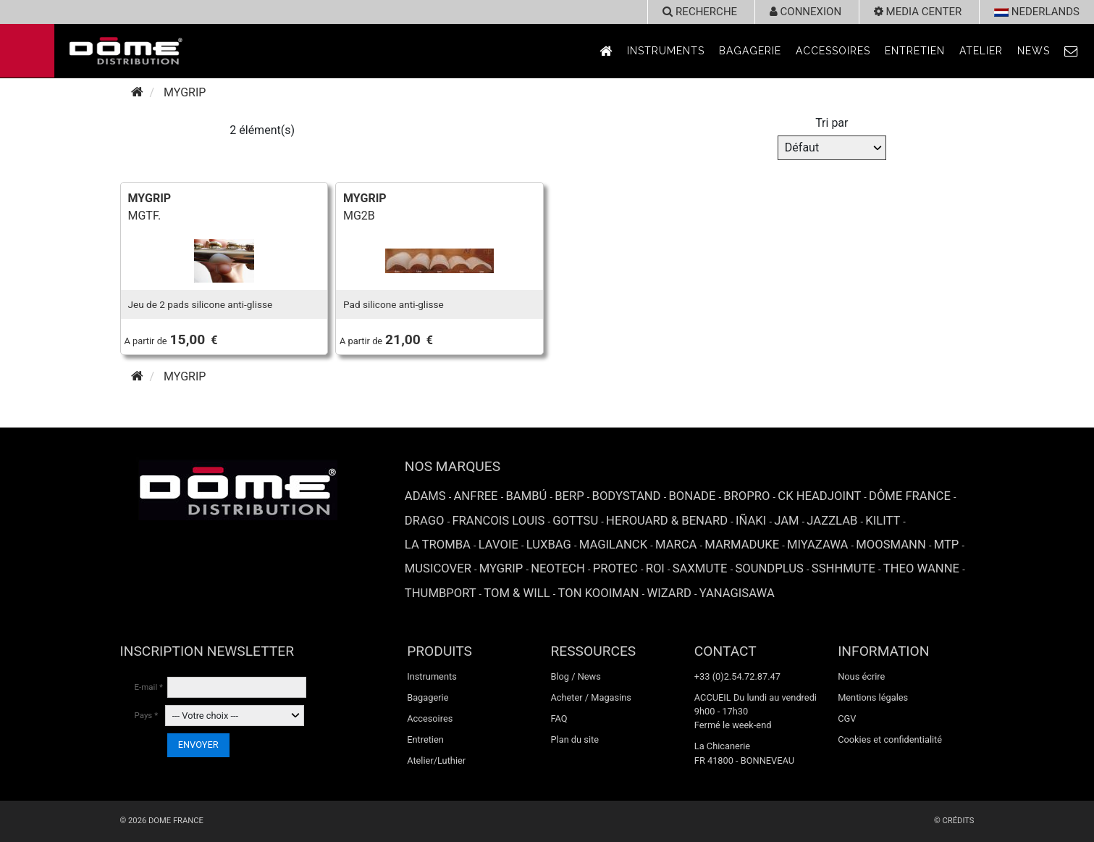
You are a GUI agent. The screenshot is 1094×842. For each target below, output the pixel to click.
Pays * (147, 715)
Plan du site (574, 739)
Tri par (831, 123)
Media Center (918, 11)
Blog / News (575, 676)
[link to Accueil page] (606, 51)
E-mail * (149, 687)
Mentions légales (873, 697)
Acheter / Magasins (590, 697)
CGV (847, 718)
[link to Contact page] (1071, 51)
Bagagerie (750, 51)
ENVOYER (198, 744)
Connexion (805, 11)
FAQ (558, 718)
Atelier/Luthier (436, 760)
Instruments (665, 51)
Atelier (981, 51)
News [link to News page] (1033, 51)
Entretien (915, 51)
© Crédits (954, 820)
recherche (699, 11)
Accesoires (430, 718)
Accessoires (833, 51)
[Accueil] (137, 92)
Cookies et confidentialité (890, 739)
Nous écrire (861, 676)
